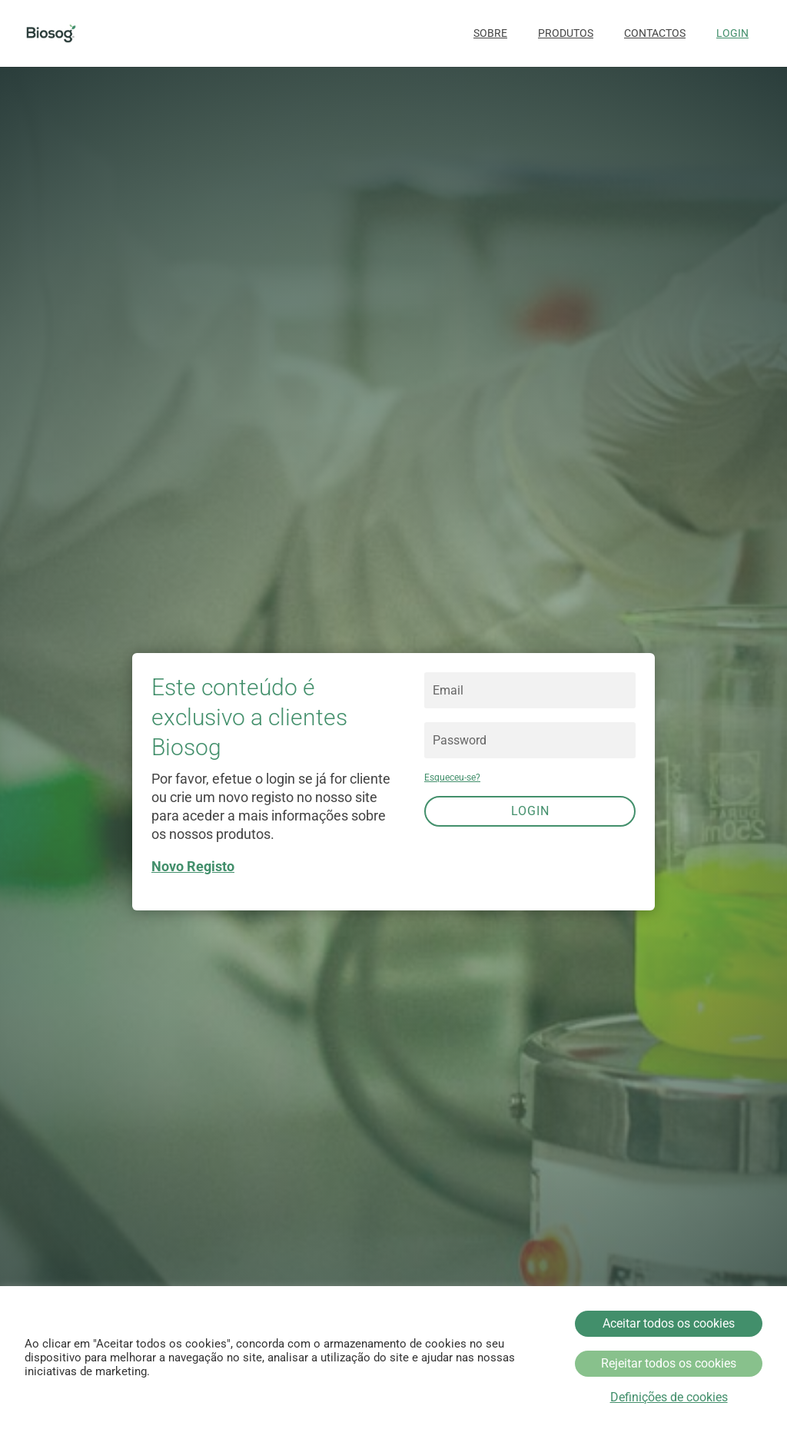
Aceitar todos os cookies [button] (669, 1323)
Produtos (565, 33)
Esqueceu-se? (452, 777)
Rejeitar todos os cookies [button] (668, 1363)
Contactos (655, 33)
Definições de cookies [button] (669, 1397)
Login (732, 33)
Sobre (490, 33)
